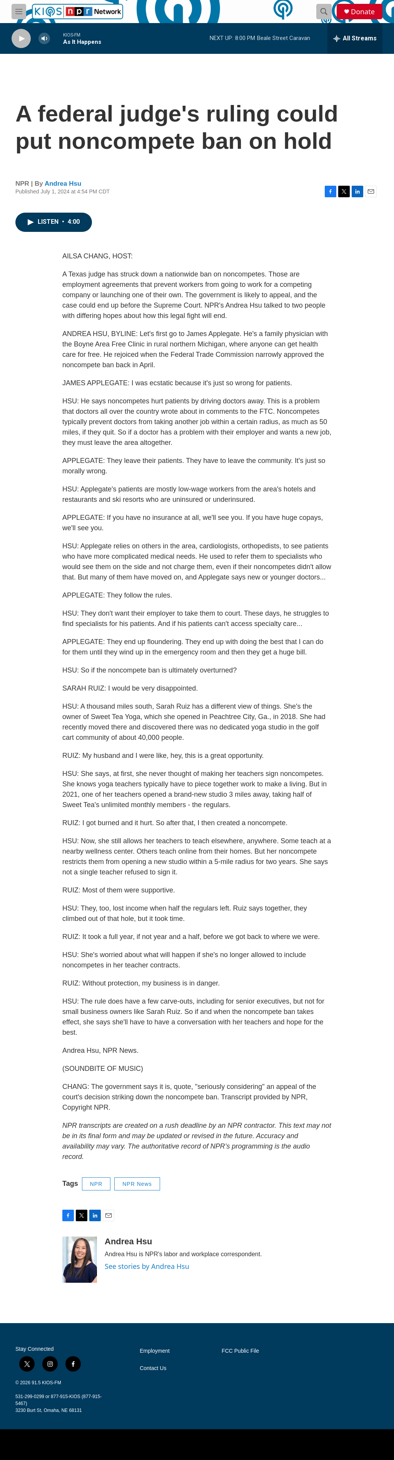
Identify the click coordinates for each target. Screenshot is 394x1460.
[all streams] (354, 38)
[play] (21, 38)
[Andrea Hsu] (79, 1260)
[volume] (44, 38)
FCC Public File (240, 1351)
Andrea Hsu (63, 183)
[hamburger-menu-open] (19, 11)
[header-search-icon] (324, 11)
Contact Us (153, 1368)
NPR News (137, 1184)
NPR (96, 1184)
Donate (363, 12)
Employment (155, 1351)
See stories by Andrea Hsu (147, 1266)
